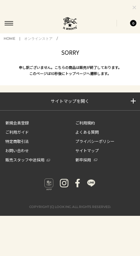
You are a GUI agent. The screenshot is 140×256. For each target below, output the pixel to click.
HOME (9, 45)
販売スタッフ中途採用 (27, 166)
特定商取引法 (17, 148)
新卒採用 (86, 166)
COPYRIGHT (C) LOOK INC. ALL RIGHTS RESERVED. (70, 213)
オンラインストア (38, 45)
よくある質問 (87, 139)
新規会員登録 (17, 129)
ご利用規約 (85, 129)
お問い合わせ (17, 157)
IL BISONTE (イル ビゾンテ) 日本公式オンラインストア (70, 24)
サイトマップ (87, 157)
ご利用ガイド (17, 139)
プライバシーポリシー (94, 148)
